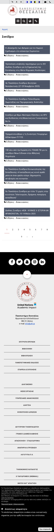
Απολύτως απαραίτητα (16, 509)
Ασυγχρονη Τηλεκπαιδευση (27, 427)
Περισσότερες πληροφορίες (12, 504)
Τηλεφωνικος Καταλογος (27, 469)
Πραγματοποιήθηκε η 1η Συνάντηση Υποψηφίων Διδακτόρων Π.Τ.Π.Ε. (26, 135)
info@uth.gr (30, 324)
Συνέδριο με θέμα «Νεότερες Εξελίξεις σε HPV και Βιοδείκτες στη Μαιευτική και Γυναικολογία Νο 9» (26, 118)
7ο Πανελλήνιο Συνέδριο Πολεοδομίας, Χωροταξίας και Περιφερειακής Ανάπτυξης (24, 100)
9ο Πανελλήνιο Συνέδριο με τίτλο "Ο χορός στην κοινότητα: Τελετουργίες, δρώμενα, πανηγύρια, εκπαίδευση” (26, 194)
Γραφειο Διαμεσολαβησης (27, 434)
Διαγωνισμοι (27, 384)
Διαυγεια (27, 405)
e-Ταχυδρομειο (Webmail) (27, 476)
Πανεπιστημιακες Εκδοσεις (27, 363)
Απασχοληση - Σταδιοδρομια (27, 441)
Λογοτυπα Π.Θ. (27, 455)
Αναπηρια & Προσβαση (27, 448)
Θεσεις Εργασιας (27, 391)
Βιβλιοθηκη (27, 349)
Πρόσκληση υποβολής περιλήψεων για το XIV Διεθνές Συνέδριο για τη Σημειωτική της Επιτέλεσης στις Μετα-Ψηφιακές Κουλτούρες (25, 67)
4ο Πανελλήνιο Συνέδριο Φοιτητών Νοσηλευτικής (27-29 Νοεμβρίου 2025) (22, 84)
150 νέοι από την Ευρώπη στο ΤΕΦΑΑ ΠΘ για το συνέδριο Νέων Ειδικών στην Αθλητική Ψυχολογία (26, 153)
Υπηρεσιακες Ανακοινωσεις (27, 398)
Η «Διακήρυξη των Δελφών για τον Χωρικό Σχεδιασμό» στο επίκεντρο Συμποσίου (24, 49)
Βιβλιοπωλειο (27, 356)
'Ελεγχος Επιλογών (7, 498)
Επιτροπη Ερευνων (27, 342)
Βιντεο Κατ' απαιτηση (27, 483)
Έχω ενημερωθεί (45, 529)
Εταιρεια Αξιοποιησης (27, 370)
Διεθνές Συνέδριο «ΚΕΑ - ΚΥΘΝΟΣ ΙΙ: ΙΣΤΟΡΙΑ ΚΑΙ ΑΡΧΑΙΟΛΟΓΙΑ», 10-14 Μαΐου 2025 (27, 212)
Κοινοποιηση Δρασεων (27, 412)
